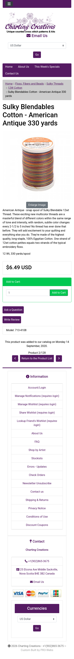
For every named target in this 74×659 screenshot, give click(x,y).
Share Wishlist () (37, 412)
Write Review (12, 319)
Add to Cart (59, 292)
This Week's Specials (47, 66)
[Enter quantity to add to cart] (28, 292)
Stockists (37, 458)
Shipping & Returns (37, 500)
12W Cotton (15, 87)
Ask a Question (13, 309)
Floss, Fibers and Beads (29, 83)
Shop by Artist (37, 450)
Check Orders (37, 475)
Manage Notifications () (37, 396)
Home (9, 66)
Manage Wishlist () (37, 404)
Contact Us (12, 73)
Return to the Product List (37, 358)
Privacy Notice (37, 508)
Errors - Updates (37, 466)
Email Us (37, 35)
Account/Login (37, 387)
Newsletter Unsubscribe (37, 483)
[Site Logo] (37, 22)
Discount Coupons (37, 525)
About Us (23, 66)
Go (37, 54)
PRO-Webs (46, 650)
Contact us (37, 491)
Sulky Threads (55, 83)
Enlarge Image (37, 205)
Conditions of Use (37, 516)
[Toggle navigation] (9, 3)
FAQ (37, 441)
